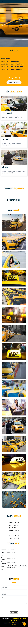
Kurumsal (5, 623)
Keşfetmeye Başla (14, 82)
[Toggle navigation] (2, 2)
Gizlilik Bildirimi (15, 623)
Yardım (9, 623)
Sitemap (14, 624)
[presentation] (14, 607)
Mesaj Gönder (14, 612)
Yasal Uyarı (22, 623)
